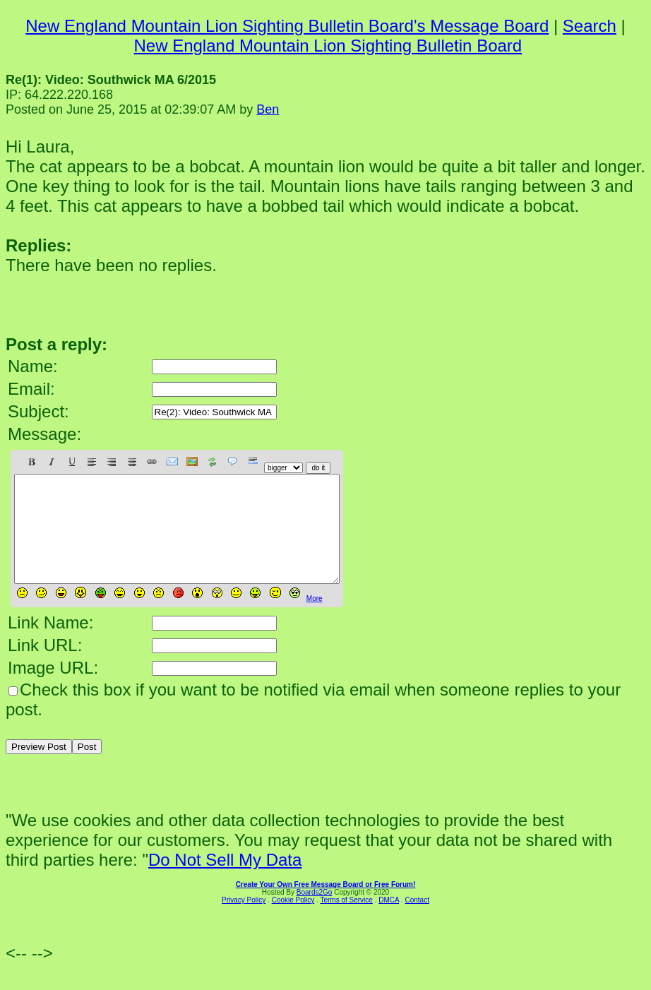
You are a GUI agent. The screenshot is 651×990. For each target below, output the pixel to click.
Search (589, 25)
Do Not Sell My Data (224, 880)
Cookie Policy (293, 921)
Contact (417, 921)
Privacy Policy (243, 921)
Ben (267, 109)
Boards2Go (315, 913)
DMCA (388, 921)
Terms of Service (346, 921)
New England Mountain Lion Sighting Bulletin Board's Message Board (287, 25)
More (314, 620)
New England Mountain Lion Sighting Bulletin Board (327, 45)
